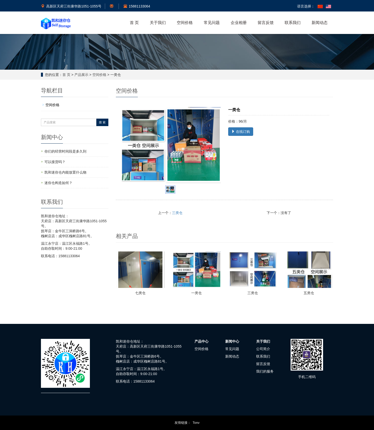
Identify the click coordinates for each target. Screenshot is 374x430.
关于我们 (158, 22)
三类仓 (177, 213)
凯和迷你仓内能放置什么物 (65, 172)
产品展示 (81, 75)
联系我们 (293, 22)
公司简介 (263, 349)
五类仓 (309, 293)
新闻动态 (320, 22)
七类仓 (140, 293)
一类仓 (196, 293)
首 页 (134, 22)
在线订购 (240, 132)
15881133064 (137, 6)
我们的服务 (265, 371)
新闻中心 (232, 341)
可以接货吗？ (54, 162)
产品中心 (201, 341)
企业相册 (239, 22)
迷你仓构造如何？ (58, 183)
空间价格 (185, 22)
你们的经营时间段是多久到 (65, 151)
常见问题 (212, 22)
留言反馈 (266, 22)
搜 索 (102, 122)
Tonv (196, 423)
